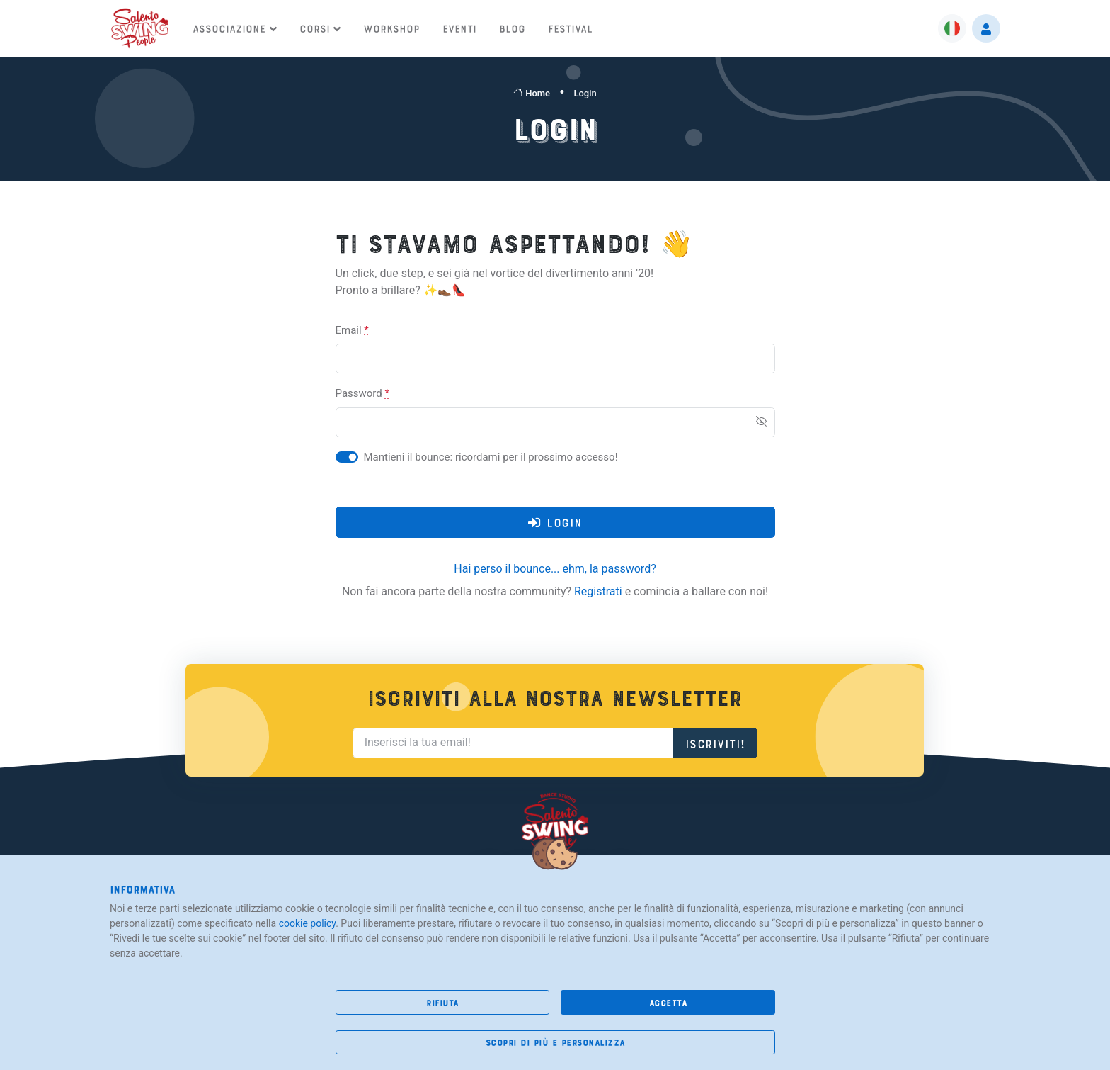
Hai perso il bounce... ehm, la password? (555, 568)
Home (531, 93)
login (555, 522)
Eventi (459, 27)
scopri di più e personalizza (555, 1042)
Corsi (314, 27)
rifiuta (442, 1002)
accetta (668, 1002)
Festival (570, 27)
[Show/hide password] (761, 421)
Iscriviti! (715, 742)
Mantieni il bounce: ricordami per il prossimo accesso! (491, 457)
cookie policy (307, 923)
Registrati (598, 591)
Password (362, 393)
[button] (952, 28)
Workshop (391, 27)
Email (352, 330)
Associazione (229, 27)
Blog (512, 27)
